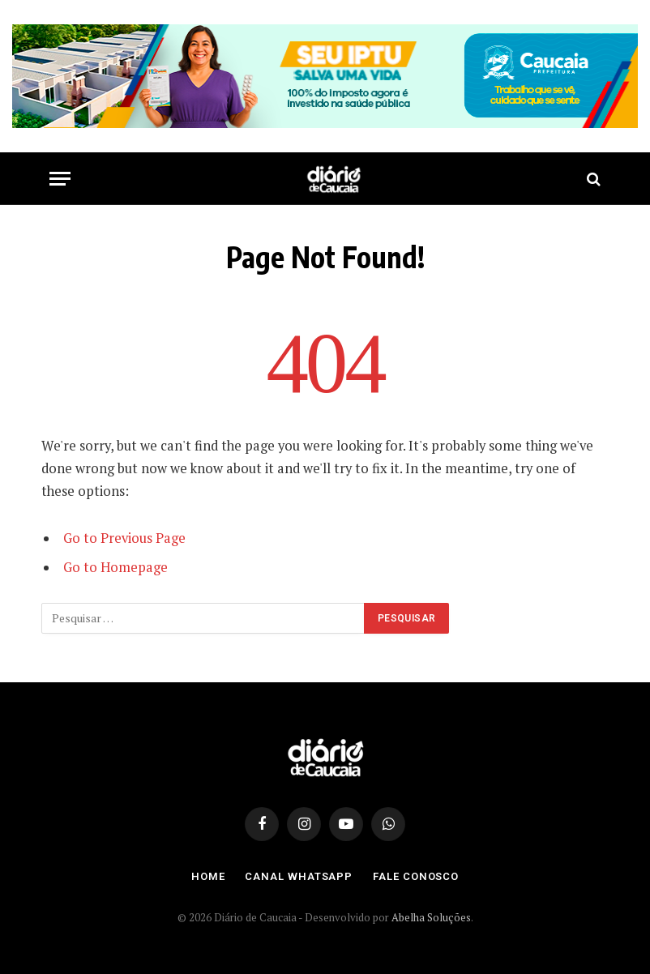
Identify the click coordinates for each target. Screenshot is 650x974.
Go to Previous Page (124, 538)
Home (208, 876)
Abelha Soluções (431, 917)
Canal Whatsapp (299, 876)
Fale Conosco (416, 876)
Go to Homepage (115, 567)
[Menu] (60, 178)
